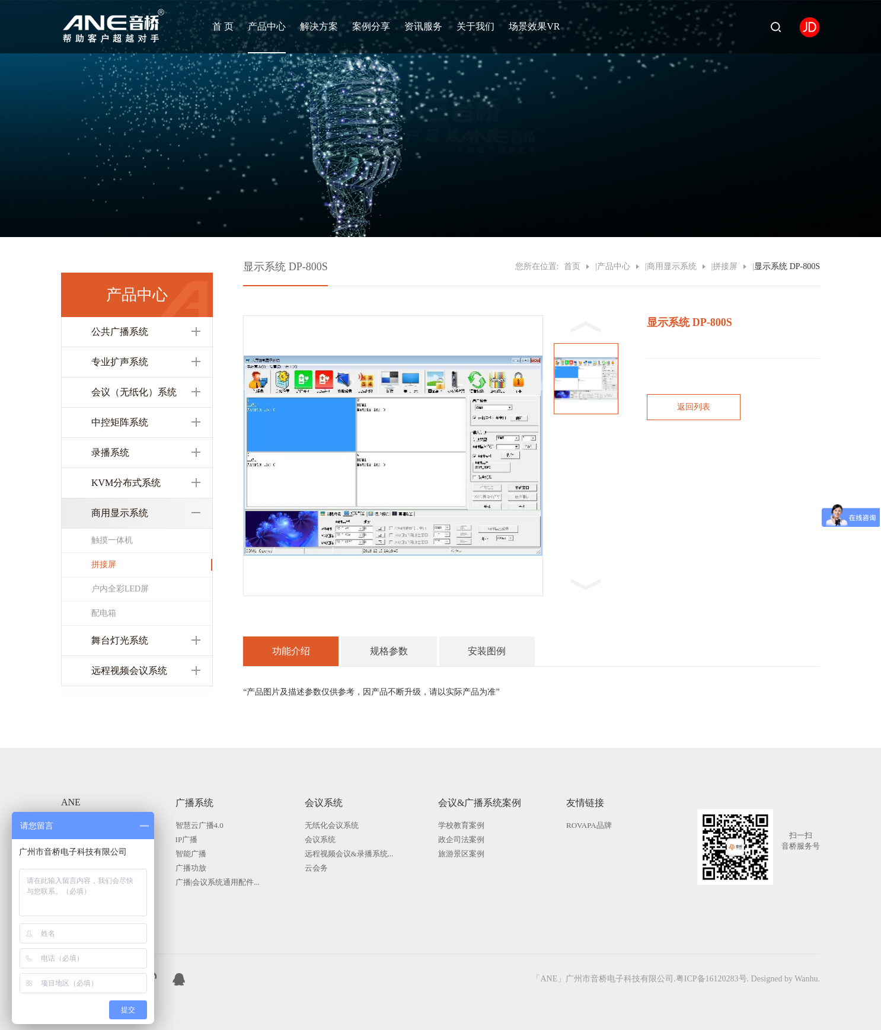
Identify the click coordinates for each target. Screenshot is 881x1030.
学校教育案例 (461, 825)
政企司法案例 (461, 839)
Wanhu (806, 978)
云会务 (316, 867)
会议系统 (324, 803)
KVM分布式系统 (126, 483)
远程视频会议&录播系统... (349, 853)
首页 (572, 266)
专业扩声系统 (119, 362)
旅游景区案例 (461, 853)
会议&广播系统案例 (479, 803)
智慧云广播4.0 (199, 825)
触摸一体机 (112, 540)
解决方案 (319, 26)
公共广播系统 (119, 332)
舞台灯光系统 (119, 640)
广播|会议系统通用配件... (217, 882)
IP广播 (186, 839)
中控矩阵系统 (119, 422)
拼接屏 (103, 564)
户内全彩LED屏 (120, 588)
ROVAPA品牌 (589, 825)
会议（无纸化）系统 (134, 392)
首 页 (223, 26)
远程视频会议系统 (129, 671)
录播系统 (110, 452)
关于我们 (475, 26)
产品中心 (267, 26)
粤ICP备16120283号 (711, 978)
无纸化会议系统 (332, 825)
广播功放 (190, 867)
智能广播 (190, 853)
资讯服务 (423, 26)
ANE (71, 802)
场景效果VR (534, 26)
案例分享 (371, 26)
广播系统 (194, 803)
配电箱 (103, 613)
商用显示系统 (119, 513)
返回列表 (693, 406)
